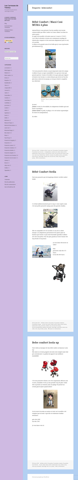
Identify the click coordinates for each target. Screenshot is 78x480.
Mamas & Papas (8, 123)
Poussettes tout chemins (10, 155)
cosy (46, 153)
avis (56, 152)
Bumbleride (7, 83)
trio (50, 466)
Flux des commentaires (10, 184)
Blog (6, 23)
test (48, 156)
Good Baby (7, 100)
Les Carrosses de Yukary (11, 6)
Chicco (6, 85)
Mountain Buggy (9, 130)
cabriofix (43, 325)
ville (36, 328)
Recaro (6, 163)
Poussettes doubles (9, 150)
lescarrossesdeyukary (37, 327)
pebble (57, 155)
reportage (41, 156)
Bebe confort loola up (45, 342)
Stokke (6, 168)
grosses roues (51, 153)
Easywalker (7, 95)
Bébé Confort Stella (44, 171)
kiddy (6, 118)
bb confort (48, 324)
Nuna (6, 135)
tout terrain (52, 156)
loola (65, 464)
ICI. (42, 46)
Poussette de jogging (9, 140)
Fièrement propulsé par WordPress (40, 477)
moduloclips (42, 155)
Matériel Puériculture (10, 125)
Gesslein (6, 98)
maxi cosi (7, 128)
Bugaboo (7, 80)
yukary (33, 158)
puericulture (35, 156)
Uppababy (7, 170)
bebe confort (64, 152)
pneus (60, 155)
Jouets (6, 115)
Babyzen (7, 73)
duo (59, 464)
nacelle (47, 155)
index (6, 110)
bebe (59, 152)
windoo (63, 156)
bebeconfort (35, 153)
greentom (7, 105)
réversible (59, 327)
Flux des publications (10, 182)
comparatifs (7, 88)
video (57, 156)
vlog (60, 156)
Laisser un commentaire (55, 328)
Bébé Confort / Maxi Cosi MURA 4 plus (47, 23)
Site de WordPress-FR (10, 187)
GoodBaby (7, 103)
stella (63, 327)
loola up (34, 466)
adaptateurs (48, 152)
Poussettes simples (9, 153)
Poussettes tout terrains (10, 158)
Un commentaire (41, 158)
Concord (7, 90)
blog (39, 153)
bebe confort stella (62, 324)
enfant (62, 464)
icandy (6, 108)
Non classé (7, 133)
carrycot (43, 153)
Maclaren (7, 120)
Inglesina (7, 113)
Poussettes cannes (9, 145)
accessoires (7, 68)
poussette (65, 155)
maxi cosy (36, 155)
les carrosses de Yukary (60, 153)
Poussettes (7, 143)
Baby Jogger (7, 70)
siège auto (7, 165)
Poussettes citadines (9, 148)
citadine (47, 325)
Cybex (6, 93)
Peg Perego (7, 138)
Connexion (7, 179)
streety (45, 156)
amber (53, 152)
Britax (6, 78)
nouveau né (52, 155)
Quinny (6, 160)
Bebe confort (8, 75)
